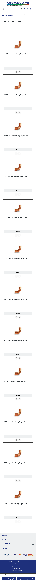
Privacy (17, 563)
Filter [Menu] (18, 27)
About (4, 539)
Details (18, 68)
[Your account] (30, 9)
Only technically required (9, 579)
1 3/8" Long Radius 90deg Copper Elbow (16, 95)
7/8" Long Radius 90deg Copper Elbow (15, 504)
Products (5, 535)
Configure (20, 579)
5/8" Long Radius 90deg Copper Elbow (15, 463)
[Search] (21, 9)
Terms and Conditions (17, 568)
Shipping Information (17, 570)
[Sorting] (18, 32)
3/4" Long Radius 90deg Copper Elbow (15, 381)
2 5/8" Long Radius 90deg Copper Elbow (16, 299)
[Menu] (3, 9)
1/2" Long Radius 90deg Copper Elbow (15, 176)
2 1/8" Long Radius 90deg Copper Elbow (16, 258)
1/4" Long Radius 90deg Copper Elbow (15, 217)
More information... (18, 576)
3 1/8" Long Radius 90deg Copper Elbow (16, 340)
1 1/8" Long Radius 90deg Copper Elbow (16, 54)
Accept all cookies (29, 579)
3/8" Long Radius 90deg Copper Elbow (15, 422)
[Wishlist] (27, 9)
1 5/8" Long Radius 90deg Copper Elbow (16, 136)
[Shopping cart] (33, 9)
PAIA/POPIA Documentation (16, 566)
